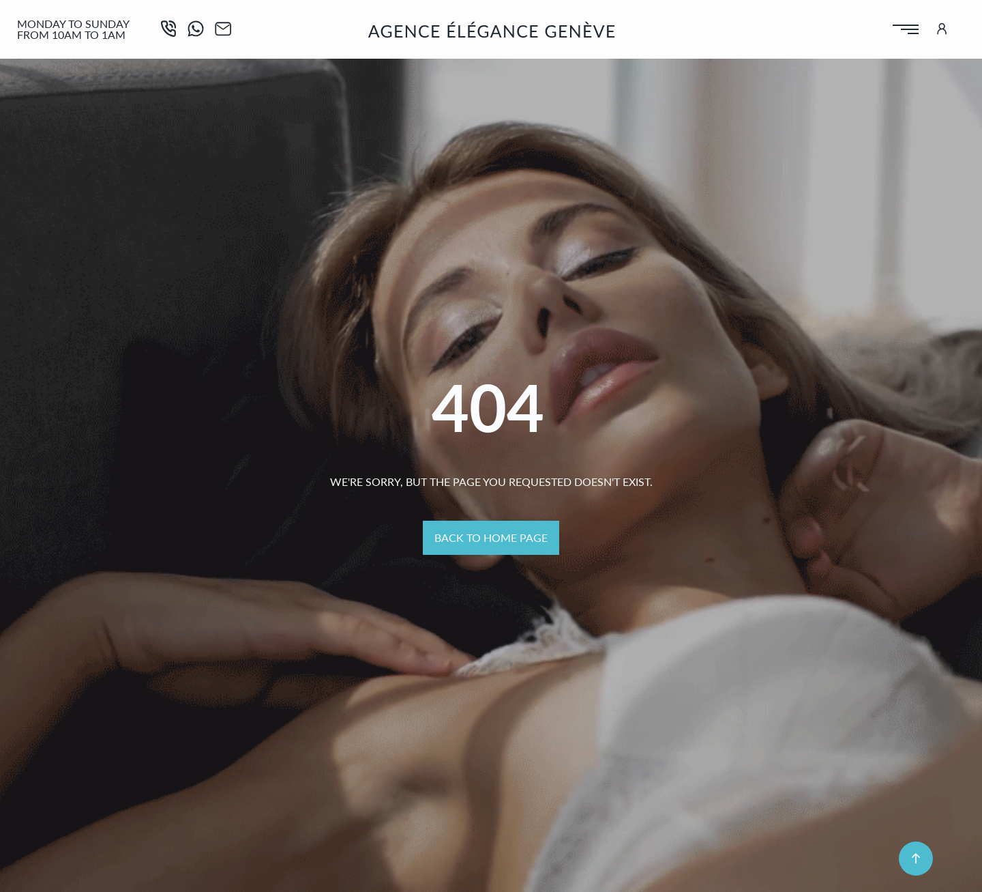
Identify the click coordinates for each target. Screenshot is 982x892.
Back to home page (491, 537)
